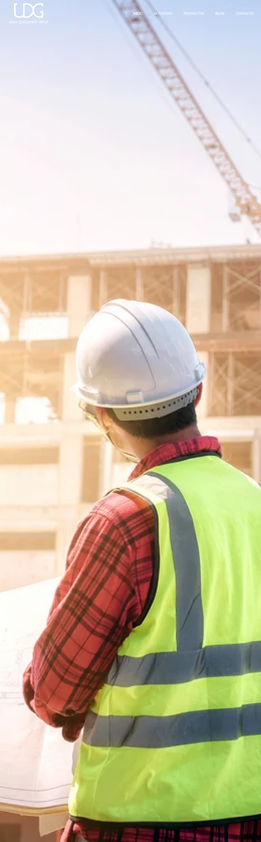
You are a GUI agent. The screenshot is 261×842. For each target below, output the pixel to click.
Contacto (245, 13)
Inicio (138, 13)
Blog (219, 13)
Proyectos (194, 13)
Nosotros (163, 13)
